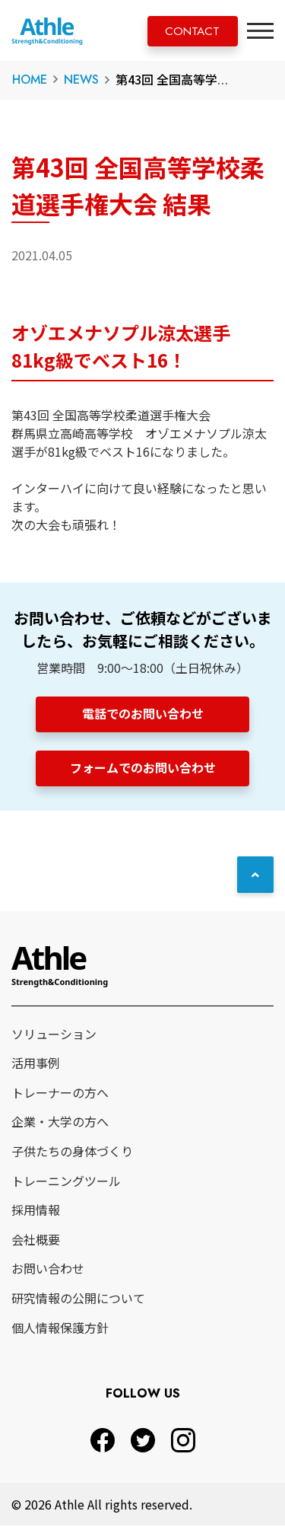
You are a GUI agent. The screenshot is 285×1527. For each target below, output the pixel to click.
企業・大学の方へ (60, 1123)
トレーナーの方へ (60, 1094)
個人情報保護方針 (60, 1329)
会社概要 (35, 1241)
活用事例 (35, 1065)
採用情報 (35, 1212)
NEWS (81, 79)
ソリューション (54, 1035)
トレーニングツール (66, 1182)
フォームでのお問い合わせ (143, 768)
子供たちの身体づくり (72, 1153)
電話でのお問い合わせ (143, 713)
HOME (29, 79)
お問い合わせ (47, 1270)
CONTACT (189, 31)
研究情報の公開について (78, 1300)
